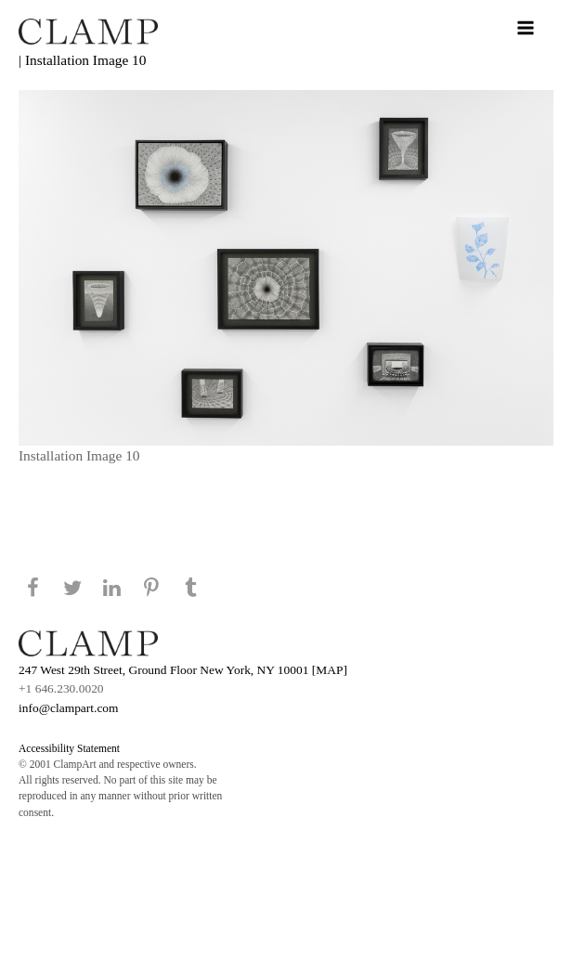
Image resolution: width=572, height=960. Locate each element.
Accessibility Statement (69, 748)
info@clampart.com (69, 708)
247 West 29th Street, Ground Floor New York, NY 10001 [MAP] (183, 670)
